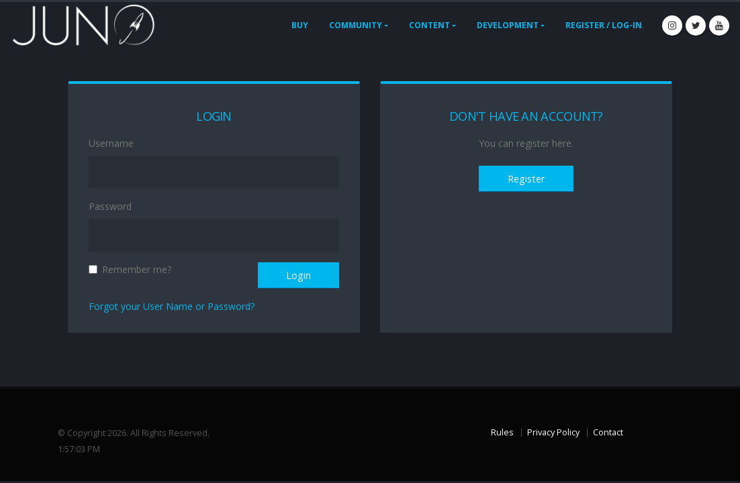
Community (355, 25)
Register (526, 178)
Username (111, 143)
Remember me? (136, 269)
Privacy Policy (553, 432)
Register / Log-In (603, 25)
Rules (502, 432)
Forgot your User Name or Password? (172, 306)
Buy (299, 25)
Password (110, 206)
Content (429, 25)
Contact (608, 432)
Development (508, 25)
